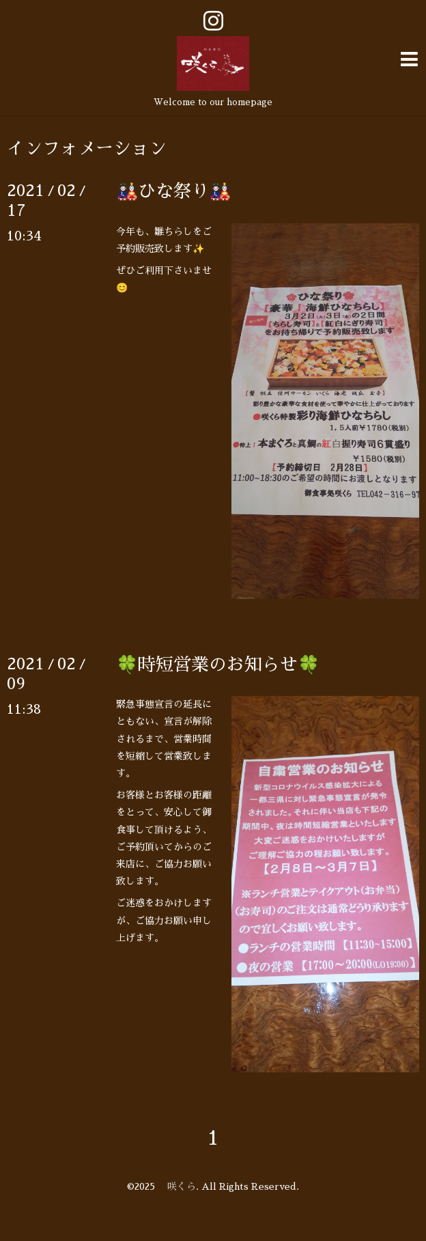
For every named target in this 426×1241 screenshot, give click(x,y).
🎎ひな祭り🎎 (173, 191)
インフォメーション (87, 148)
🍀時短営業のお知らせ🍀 (218, 664)
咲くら (177, 1186)
